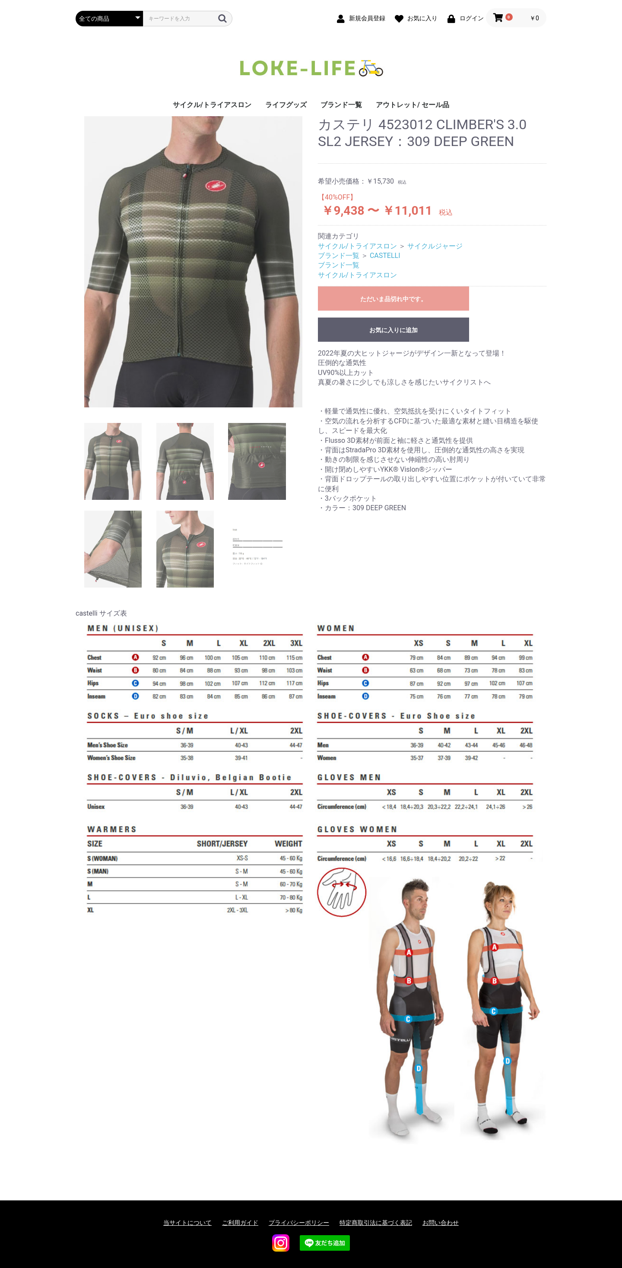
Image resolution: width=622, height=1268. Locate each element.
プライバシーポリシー (299, 1222)
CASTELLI (385, 255)
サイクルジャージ (435, 246)
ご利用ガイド (240, 1222)
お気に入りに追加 (393, 330)
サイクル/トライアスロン (212, 105)
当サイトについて (187, 1222)
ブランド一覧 (341, 105)
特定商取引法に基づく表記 (376, 1222)
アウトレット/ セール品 (412, 105)
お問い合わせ (440, 1222)
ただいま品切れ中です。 (393, 299)
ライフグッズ (286, 105)
